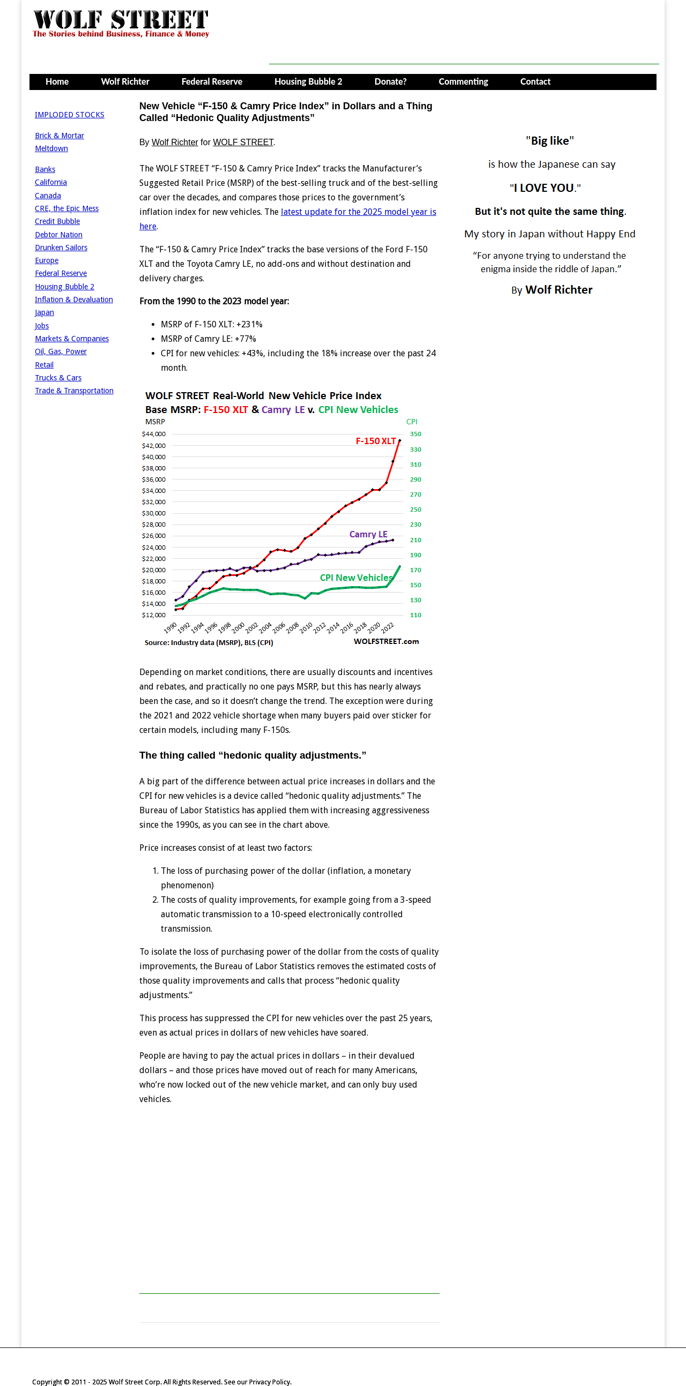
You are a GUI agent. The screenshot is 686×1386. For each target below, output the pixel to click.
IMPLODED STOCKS (70, 114)
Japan (44, 312)
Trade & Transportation (74, 390)
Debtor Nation (59, 234)
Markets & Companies (72, 338)
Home (57, 81)
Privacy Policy (269, 1382)
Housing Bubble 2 (308, 81)
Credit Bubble (57, 221)
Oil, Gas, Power (61, 351)
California (51, 182)
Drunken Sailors (61, 247)
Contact (535, 81)
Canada (48, 195)
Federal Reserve (212, 81)
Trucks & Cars (58, 377)
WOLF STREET (243, 142)
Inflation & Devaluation (74, 299)
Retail (44, 365)
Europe (46, 260)
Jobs (42, 325)
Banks (45, 169)
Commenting (463, 81)
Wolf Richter (125, 81)
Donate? (391, 81)
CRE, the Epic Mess (67, 208)
